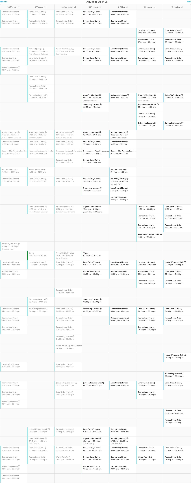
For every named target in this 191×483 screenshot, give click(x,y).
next (189, 1)
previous (3, 1)
